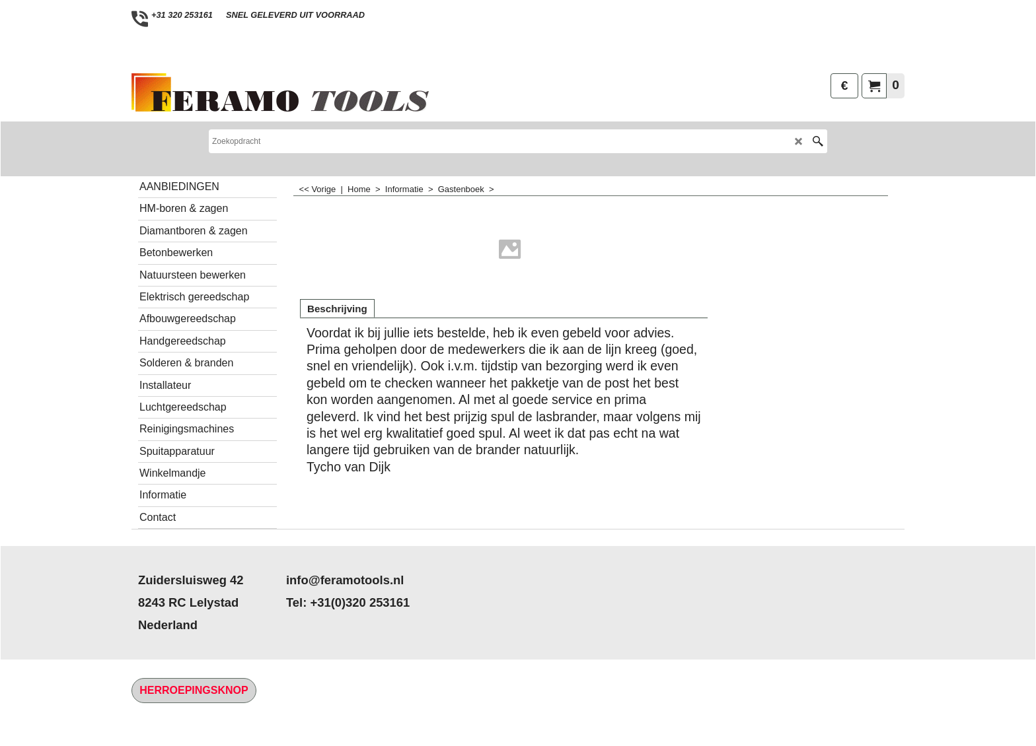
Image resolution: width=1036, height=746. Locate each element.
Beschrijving (337, 308)
